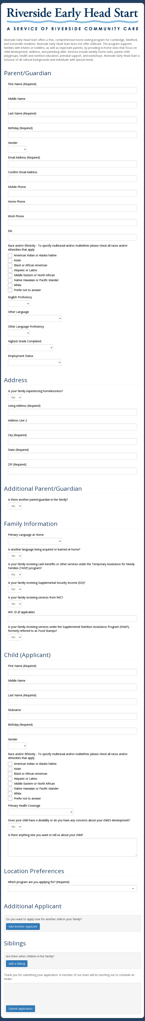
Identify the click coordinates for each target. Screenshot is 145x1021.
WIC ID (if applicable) (21, 612)
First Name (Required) (22, 84)
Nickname (14, 710)
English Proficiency (20, 297)
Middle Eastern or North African (34, 275)
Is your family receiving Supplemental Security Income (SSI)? (46, 583)
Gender (12, 143)
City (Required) (17, 435)
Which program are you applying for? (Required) (38, 882)
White (17, 285)
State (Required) (18, 450)
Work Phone (16, 216)
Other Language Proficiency (26, 326)
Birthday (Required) (20, 128)
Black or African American (30, 265)
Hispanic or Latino (25, 270)
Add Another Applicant (23, 926)
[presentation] (36, 992)
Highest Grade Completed (24, 341)
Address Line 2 (17, 420)
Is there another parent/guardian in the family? (38, 499)
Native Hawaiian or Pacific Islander (36, 280)
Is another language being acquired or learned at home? (44, 549)
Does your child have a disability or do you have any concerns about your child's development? (69, 820)
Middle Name (16, 99)
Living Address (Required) (24, 406)
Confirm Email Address (22, 172)
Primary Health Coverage (24, 805)
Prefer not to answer (27, 290)
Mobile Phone (17, 187)
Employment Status (20, 356)
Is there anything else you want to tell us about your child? (45, 835)
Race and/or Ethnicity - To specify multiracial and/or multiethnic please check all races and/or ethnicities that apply (67, 247)
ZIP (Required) (17, 464)
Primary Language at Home (26, 535)
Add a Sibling (17, 963)
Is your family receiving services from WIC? (35, 597)
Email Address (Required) (24, 157)
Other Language (18, 312)
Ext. (10, 231)
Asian (17, 260)
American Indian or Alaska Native (35, 255)
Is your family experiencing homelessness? (35, 391)
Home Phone (16, 201)
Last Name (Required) (22, 113)
